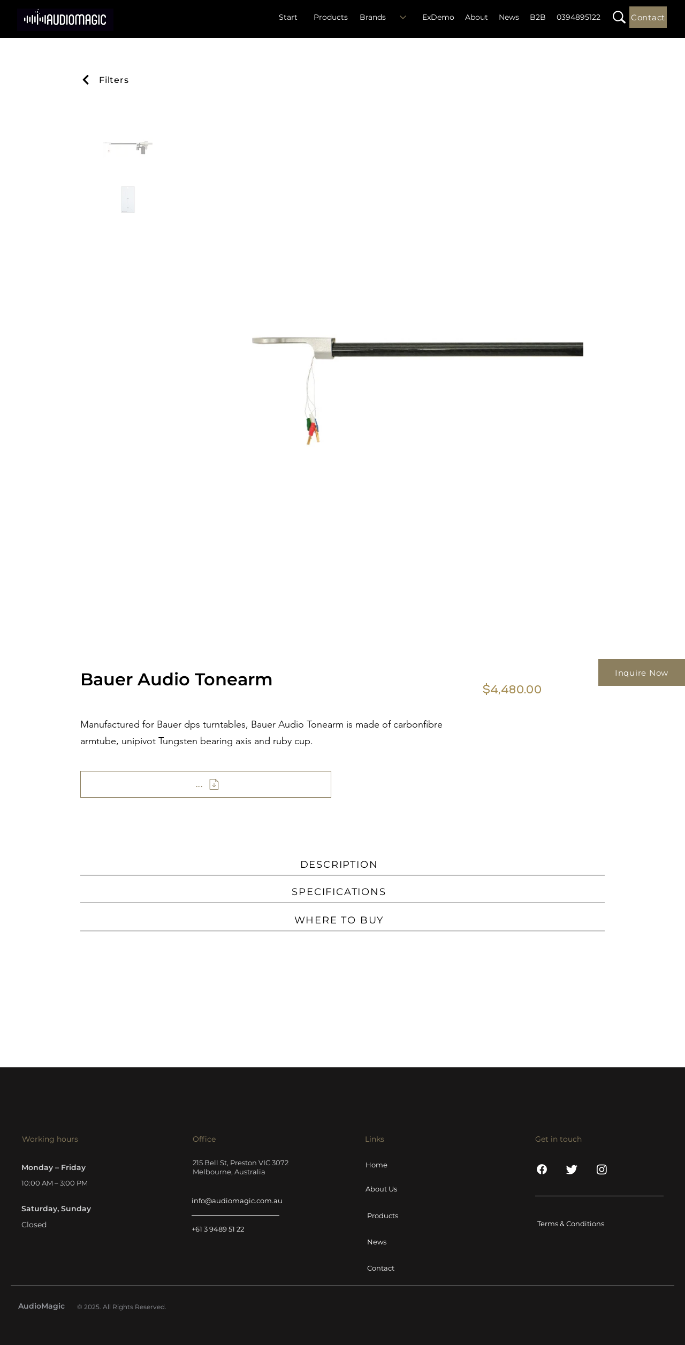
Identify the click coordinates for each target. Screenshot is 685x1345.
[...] (205, 784)
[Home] (392, 1165)
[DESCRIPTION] (342, 865)
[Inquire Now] (641, 672)
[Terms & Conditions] (575, 1224)
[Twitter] (572, 1169)
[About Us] (392, 1189)
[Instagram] (601, 1169)
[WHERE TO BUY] (342, 920)
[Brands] (386, 17)
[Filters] (113, 79)
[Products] (394, 1216)
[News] (394, 1242)
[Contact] (648, 17)
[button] (618, 17)
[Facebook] (542, 1169)
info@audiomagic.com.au (237, 1200)
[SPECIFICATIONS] (342, 892)
